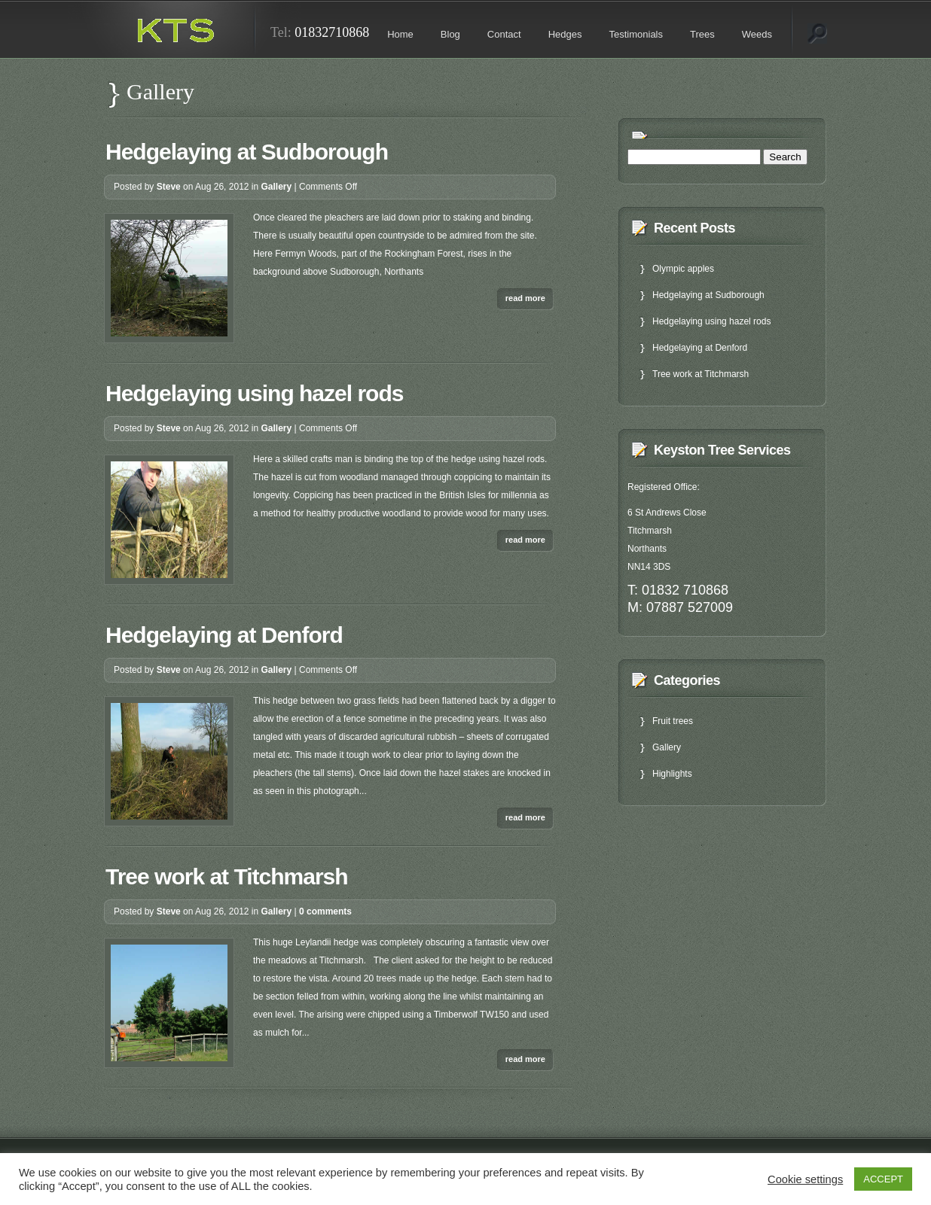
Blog (450, 34)
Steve (169, 186)
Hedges (565, 34)
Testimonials (636, 34)
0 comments (325, 911)
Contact (504, 34)
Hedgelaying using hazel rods (254, 393)
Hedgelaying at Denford (224, 634)
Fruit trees (672, 721)
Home (400, 34)
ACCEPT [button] (883, 1179)
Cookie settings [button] (805, 1179)
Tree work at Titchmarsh (226, 876)
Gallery (276, 186)
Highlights (672, 773)
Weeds (757, 34)
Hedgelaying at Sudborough (246, 151)
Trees (702, 34)
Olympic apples (683, 268)
